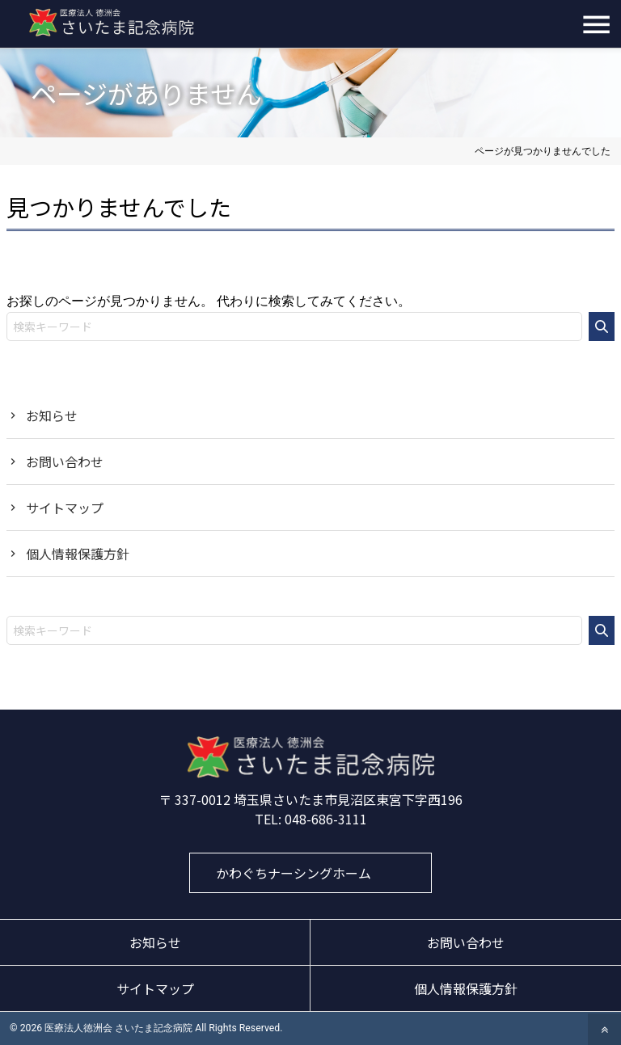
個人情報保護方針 (77, 553)
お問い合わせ (65, 461)
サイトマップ (65, 507)
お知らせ (52, 415)
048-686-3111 (326, 818)
